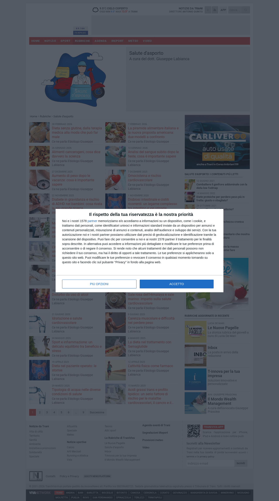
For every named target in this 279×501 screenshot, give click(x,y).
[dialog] (139, 250)
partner (92, 220)
